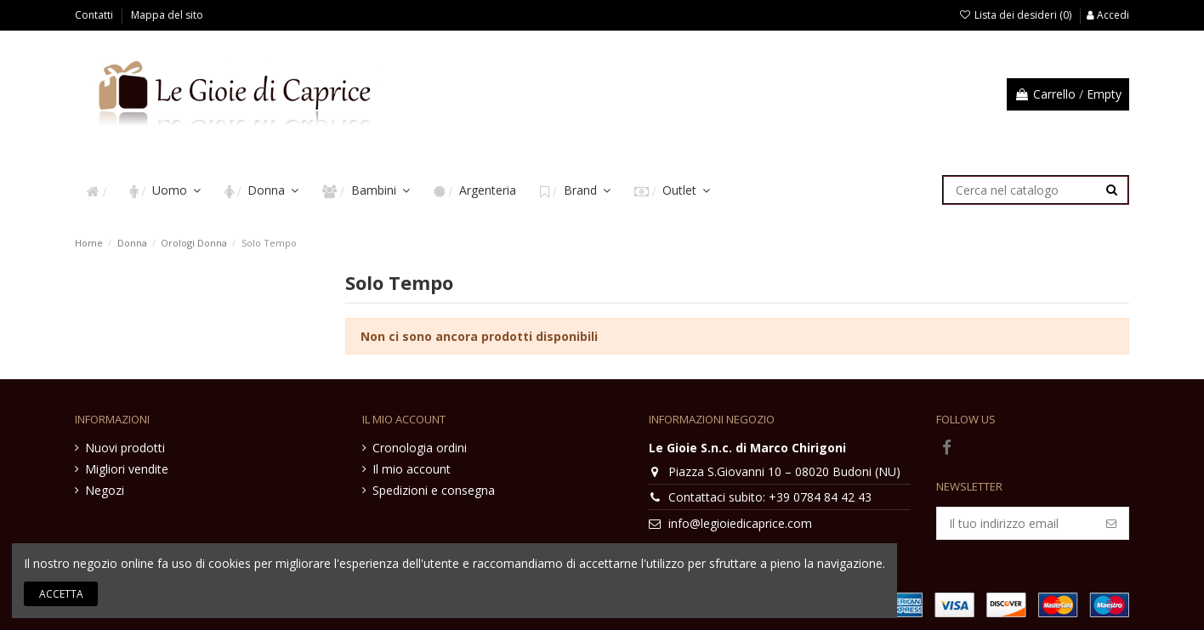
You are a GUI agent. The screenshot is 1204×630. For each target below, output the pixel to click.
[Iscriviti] (1111, 524)
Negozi (104, 490)
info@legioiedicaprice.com (740, 523)
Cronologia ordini (419, 448)
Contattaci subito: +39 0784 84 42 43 (770, 497)
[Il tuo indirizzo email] (1015, 524)
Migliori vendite (126, 469)
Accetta (61, 594)
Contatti (95, 15)
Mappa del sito (167, 15)
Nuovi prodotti (125, 448)
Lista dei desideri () (1016, 15)
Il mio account (411, 469)
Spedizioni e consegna (433, 490)
